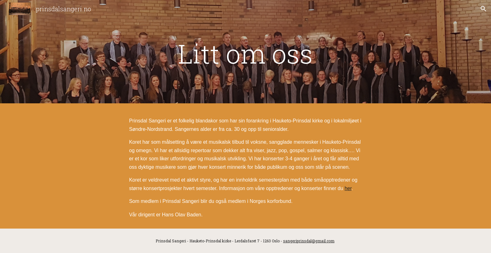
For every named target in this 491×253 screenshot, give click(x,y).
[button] (483, 8)
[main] (245, 53)
